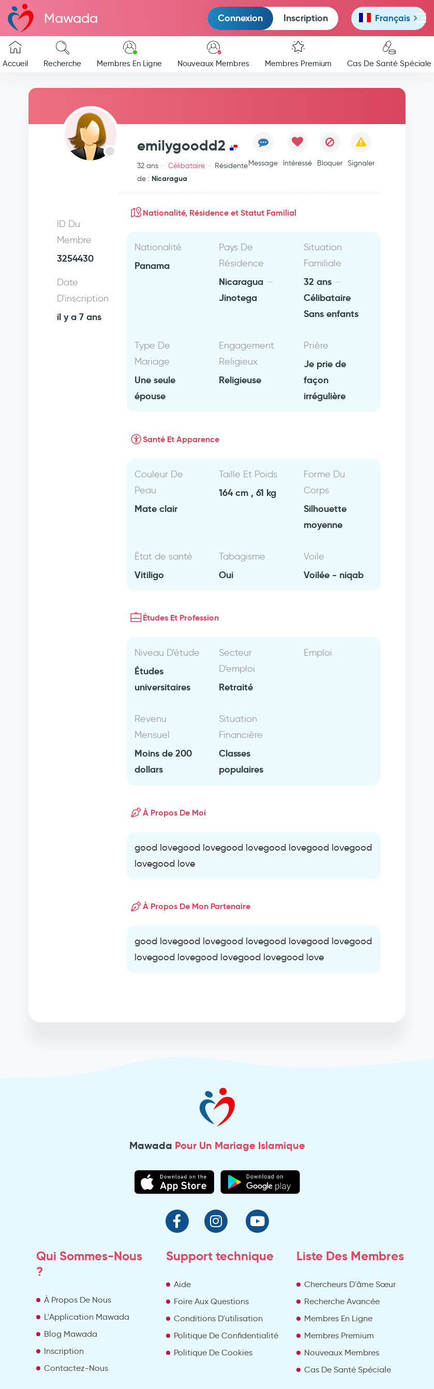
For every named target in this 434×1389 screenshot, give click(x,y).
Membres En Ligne (129, 54)
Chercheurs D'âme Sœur (350, 1284)
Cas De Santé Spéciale (347, 1370)
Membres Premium (298, 54)
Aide (182, 1284)
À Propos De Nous (77, 1300)
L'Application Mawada (86, 1317)
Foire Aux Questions (211, 1301)
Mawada (53, 18)
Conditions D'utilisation (218, 1318)
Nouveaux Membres (213, 54)
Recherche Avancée (342, 1301)
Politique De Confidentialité (226, 1335)
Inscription (305, 18)
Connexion (240, 18)
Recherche (62, 54)
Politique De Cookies (213, 1352)
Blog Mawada (70, 1334)
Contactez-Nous (76, 1368)
